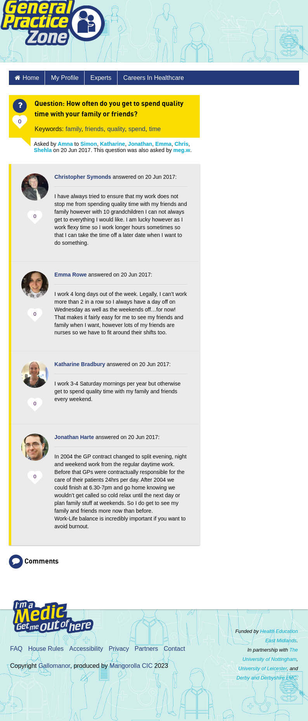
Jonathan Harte (74, 437)
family (73, 129)
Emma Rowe (70, 274)
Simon (88, 144)
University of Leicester (262, 668)
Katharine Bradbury (79, 364)
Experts (100, 77)
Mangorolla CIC (130, 665)
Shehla (43, 150)
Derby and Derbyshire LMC (266, 678)
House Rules (46, 648)
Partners (146, 648)
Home (30, 77)
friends (94, 129)
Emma (163, 144)
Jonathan (140, 144)
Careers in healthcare (153, 77)
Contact (174, 648)
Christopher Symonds (82, 177)
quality (116, 129)
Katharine (112, 144)
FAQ (16, 648)
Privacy (119, 648)
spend (136, 129)
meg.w (181, 150)
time (155, 129)
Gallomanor (54, 665)
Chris (182, 144)
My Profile (64, 77)
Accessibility (86, 648)
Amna (65, 144)
